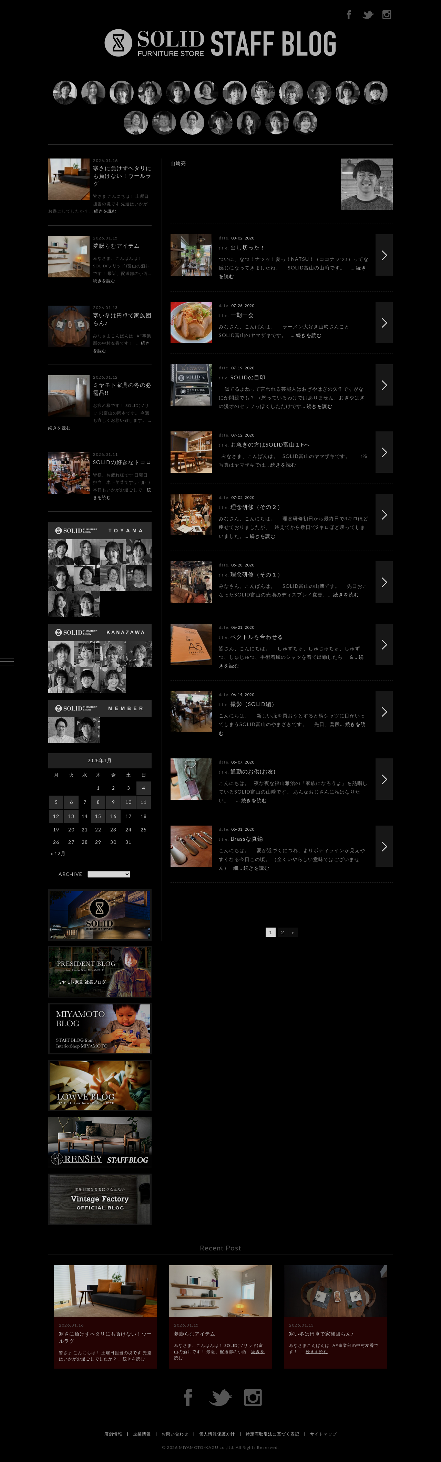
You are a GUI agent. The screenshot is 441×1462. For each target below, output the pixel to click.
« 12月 (58, 853)
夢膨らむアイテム (116, 245)
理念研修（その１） (256, 574)
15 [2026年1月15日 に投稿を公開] (98, 816)
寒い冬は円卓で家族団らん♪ (321, 1334)
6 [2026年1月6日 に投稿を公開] (71, 802)
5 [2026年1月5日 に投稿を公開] (56, 802)
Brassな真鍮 (246, 838)
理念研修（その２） (256, 506)
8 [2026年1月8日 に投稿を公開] (98, 802)
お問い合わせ (175, 1434)
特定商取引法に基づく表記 (272, 1434)
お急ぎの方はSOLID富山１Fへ (270, 444)
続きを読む (105, 211)
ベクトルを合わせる (256, 636)
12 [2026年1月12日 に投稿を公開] (56, 816)
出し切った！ (248, 247)
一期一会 (242, 314)
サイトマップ (323, 1434)
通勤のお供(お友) (253, 771)
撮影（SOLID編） (253, 704)
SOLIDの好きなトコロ (122, 462)
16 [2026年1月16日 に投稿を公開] (113, 816)
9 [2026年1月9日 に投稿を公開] (113, 802)
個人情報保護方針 (217, 1434)
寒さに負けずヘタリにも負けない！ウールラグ (122, 176)
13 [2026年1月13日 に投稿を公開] (71, 816)
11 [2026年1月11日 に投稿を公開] (144, 802)
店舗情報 (113, 1434)
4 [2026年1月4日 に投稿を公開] (143, 788)
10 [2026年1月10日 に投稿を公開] (128, 802)
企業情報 (142, 1434)
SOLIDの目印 (248, 377)
